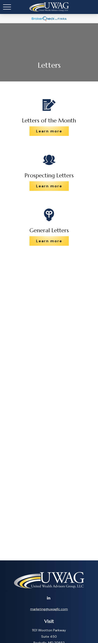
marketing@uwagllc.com (49, 609)
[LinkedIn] (48, 598)
